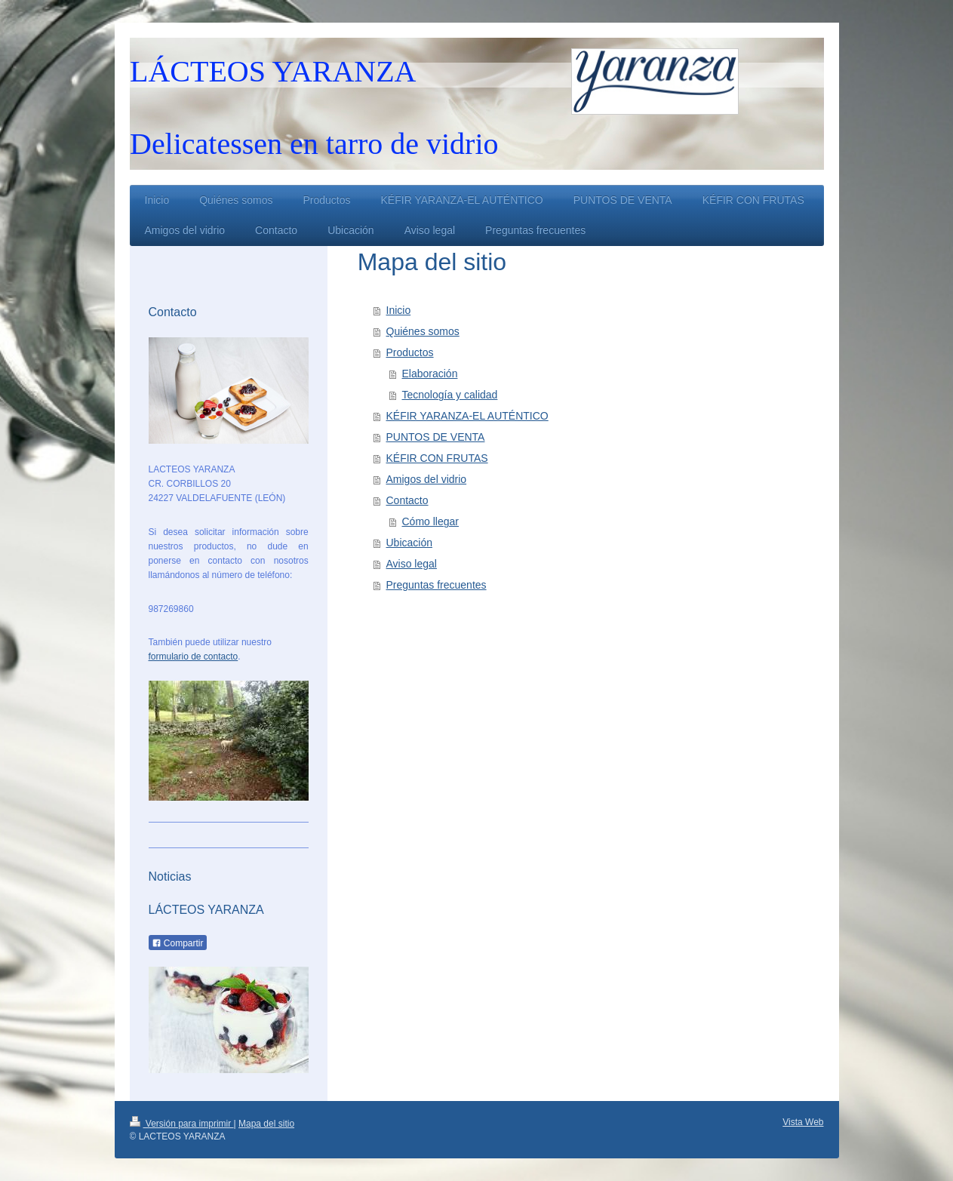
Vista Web (802, 1122)
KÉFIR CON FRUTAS (437, 458)
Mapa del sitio (266, 1123)
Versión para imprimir (182, 1123)
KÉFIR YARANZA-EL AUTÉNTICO (467, 416)
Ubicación (409, 543)
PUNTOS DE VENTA (435, 437)
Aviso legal (411, 564)
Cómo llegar (430, 521)
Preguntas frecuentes (436, 585)
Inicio (398, 310)
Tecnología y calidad (450, 395)
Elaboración (430, 374)
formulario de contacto (193, 656)
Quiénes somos (423, 331)
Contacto (407, 500)
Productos (410, 352)
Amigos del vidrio (426, 479)
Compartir (178, 943)
